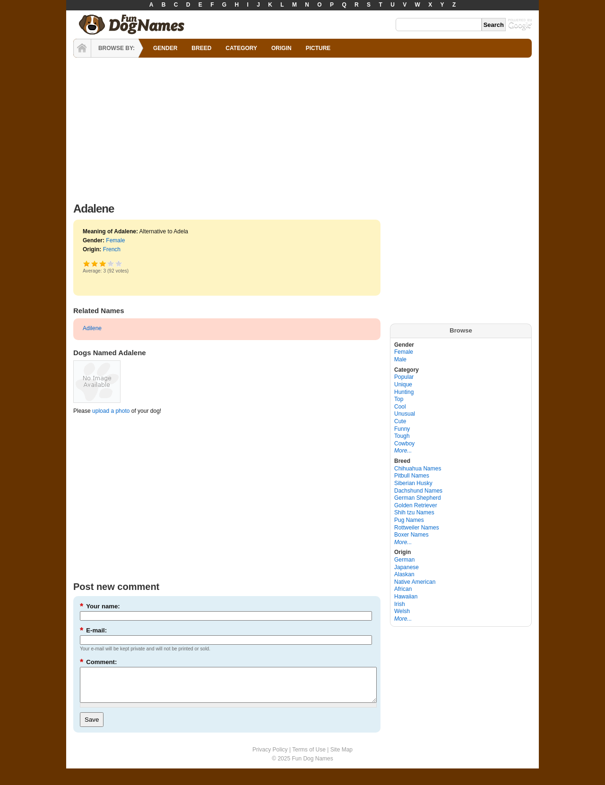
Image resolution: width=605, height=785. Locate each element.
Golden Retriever (415, 505)
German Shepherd (417, 498)
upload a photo (111, 411)
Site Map (341, 756)
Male (400, 359)
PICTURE (318, 48)
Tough (402, 436)
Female (115, 240)
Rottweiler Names (416, 527)
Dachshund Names (418, 490)
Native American (414, 582)
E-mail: (93, 630)
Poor (87, 263)
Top (398, 399)
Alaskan (404, 574)
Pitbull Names (411, 475)
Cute (400, 421)
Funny (402, 429)
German (404, 559)
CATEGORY (241, 48)
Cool (400, 406)
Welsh (402, 611)
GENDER (165, 48)
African (403, 589)
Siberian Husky (413, 483)
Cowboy (404, 443)
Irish (399, 604)
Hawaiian (405, 596)
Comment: (98, 662)
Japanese (406, 567)
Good (103, 263)
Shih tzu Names (414, 512)
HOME (82, 48)
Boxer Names (411, 534)
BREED (201, 48)
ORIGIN (281, 48)
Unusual (404, 413)
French (112, 249)
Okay (95, 263)
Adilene (92, 328)
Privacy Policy (270, 756)
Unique (403, 384)
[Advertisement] (302, 127)
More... (403, 450)
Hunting (404, 392)
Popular (404, 377)
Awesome (119, 263)
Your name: (100, 606)
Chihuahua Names (417, 468)
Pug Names (409, 520)
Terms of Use (309, 756)
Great (111, 263)
